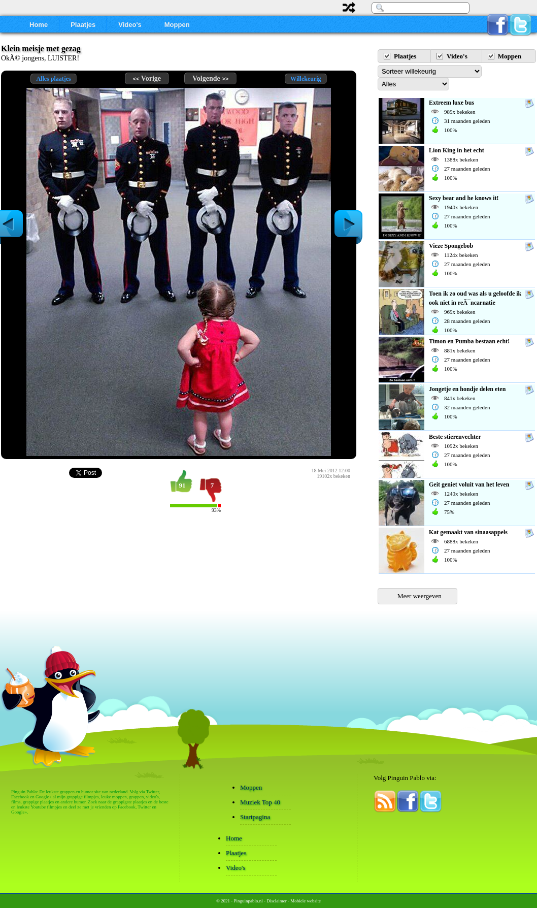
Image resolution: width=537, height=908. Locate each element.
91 (182, 485)
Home (38, 24)
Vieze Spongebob (451, 245)
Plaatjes (83, 24)
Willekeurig (305, 78)
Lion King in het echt (456, 150)
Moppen (177, 24)
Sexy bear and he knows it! (463, 198)
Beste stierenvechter (455, 436)
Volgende (210, 78)
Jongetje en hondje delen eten (467, 389)
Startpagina (255, 817)
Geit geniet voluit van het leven (469, 484)
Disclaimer (276, 900)
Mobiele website (305, 900)
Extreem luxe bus (451, 102)
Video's (129, 24)
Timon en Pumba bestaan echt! (469, 341)
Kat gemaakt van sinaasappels (468, 532)
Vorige (147, 78)
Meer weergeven (419, 596)
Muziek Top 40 (260, 802)
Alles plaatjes (53, 78)
